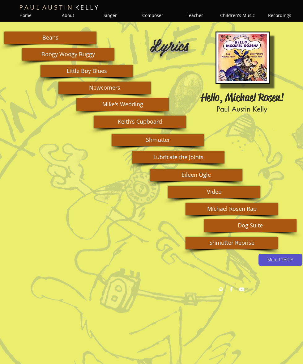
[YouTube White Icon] (242, 289)
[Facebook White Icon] (231, 289)
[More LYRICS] (280, 260)
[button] (50, 38)
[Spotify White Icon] (221, 289)
